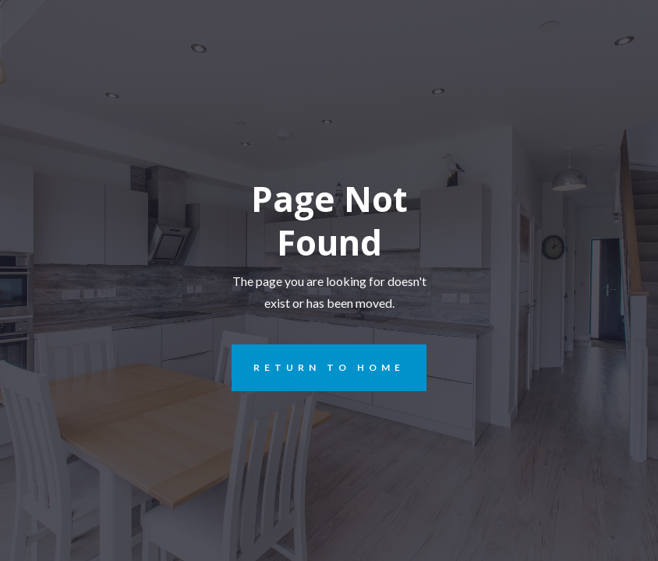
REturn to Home (318, 367)
